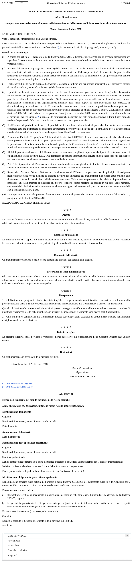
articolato (13, 545)
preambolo (14, 540)
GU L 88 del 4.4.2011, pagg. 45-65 (19, 383)
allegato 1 (12, 555)
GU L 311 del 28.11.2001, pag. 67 (19, 387)
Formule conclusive (17, 550)
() (58, 47)
